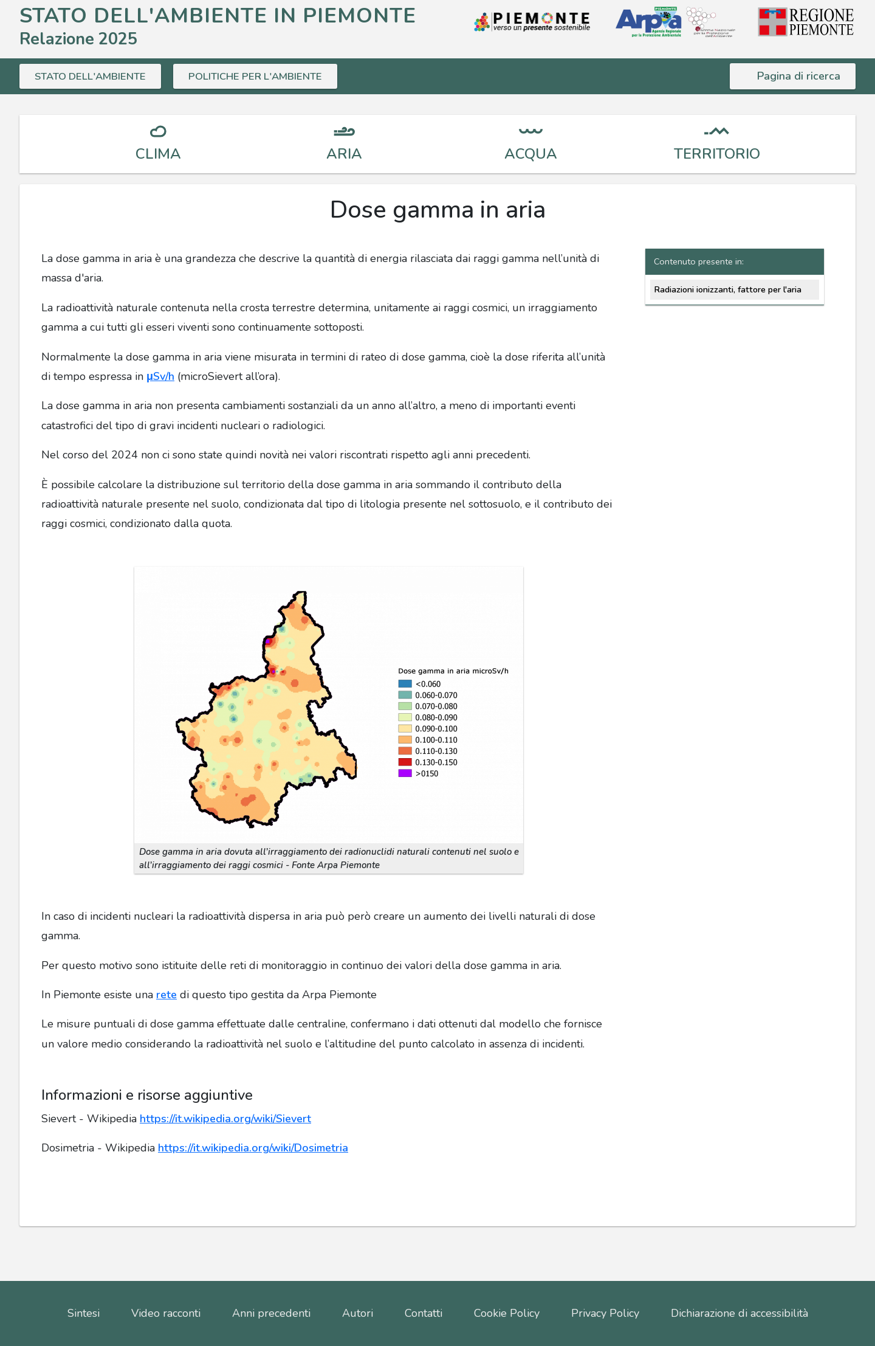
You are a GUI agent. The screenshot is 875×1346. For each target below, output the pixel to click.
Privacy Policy (605, 1313)
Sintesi (83, 1313)
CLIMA (158, 154)
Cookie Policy (507, 1313)
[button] (328, 704)
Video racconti (166, 1313)
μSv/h (160, 376)
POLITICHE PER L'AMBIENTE (267, 76)
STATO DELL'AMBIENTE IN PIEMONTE (217, 15)
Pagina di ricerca (798, 76)
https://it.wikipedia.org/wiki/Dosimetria (253, 1148)
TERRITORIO (717, 154)
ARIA (344, 154)
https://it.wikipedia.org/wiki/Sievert (225, 1118)
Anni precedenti (271, 1313)
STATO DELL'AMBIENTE (94, 76)
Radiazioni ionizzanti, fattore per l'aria (727, 289)
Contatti (423, 1313)
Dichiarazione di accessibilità (739, 1313)
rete (166, 994)
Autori (357, 1313)
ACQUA (530, 154)
